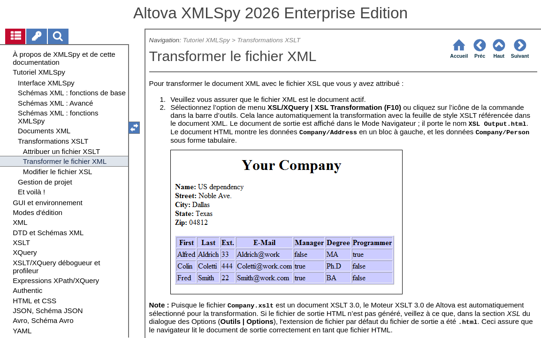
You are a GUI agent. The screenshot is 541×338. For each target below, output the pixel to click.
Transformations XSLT (268, 40)
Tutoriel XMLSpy (206, 40)
